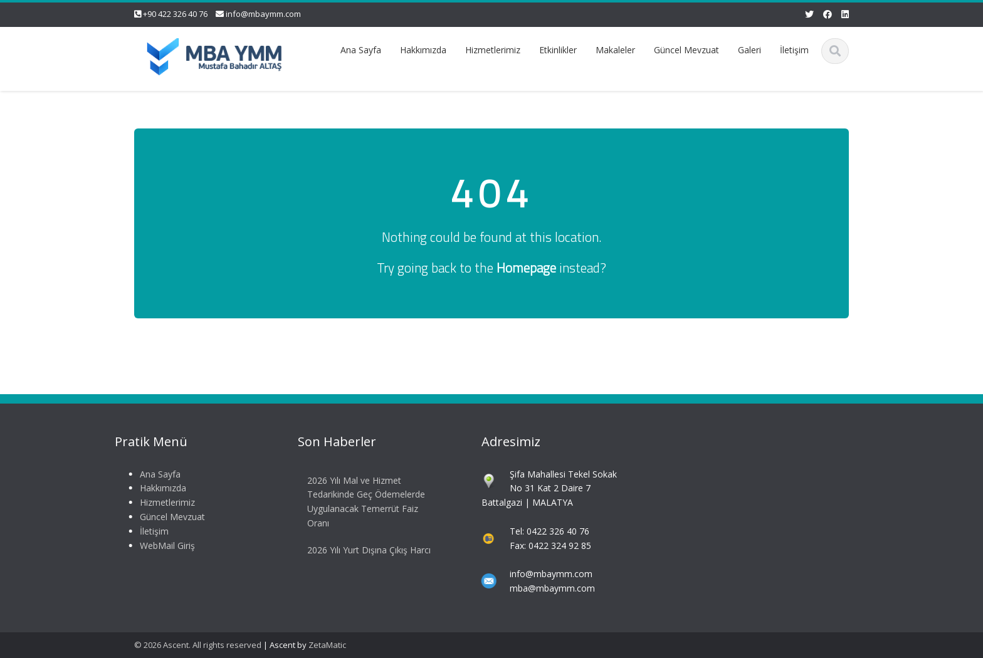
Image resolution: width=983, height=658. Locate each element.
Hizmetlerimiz (492, 50)
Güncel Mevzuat (686, 50)
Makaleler (615, 50)
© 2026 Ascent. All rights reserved (197, 644)
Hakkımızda (423, 50)
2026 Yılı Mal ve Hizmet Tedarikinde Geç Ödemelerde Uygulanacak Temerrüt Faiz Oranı (365, 501)
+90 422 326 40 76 (175, 13)
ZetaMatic (327, 644)
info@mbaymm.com (263, 13)
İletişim (794, 50)
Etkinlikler (558, 50)
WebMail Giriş (165, 545)
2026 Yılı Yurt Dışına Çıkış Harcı (367, 550)
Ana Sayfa (360, 50)
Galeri (749, 50)
